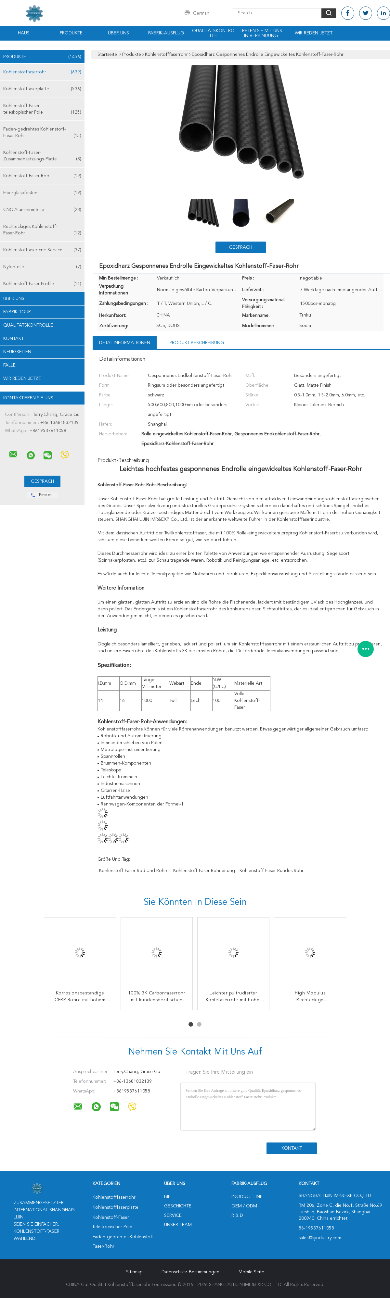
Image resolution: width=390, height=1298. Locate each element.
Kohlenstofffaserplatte (42, 89)
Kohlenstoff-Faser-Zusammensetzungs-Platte (42, 156)
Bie (167, 1196)
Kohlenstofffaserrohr (42, 72)
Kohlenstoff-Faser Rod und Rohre (134, 870)
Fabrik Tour (17, 312)
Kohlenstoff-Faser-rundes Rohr (272, 870)
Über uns (118, 33)
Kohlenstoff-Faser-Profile (42, 284)
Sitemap (134, 1272)
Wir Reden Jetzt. (314, 33)
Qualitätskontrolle (213, 33)
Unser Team (178, 1225)
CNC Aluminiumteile (42, 209)
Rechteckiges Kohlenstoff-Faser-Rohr (42, 230)
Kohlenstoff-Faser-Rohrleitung (204, 870)
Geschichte (177, 1206)
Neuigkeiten (17, 352)
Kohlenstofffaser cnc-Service (42, 250)
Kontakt (13, 338)
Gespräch (240, 247)
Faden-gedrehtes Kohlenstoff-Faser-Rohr (42, 133)
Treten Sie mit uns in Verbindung (261, 33)
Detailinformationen (124, 343)
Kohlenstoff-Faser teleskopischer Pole (42, 110)
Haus (24, 33)
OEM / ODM (244, 1206)
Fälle (9, 365)
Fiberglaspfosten (42, 193)
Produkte (71, 33)
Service (173, 1215)
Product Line (247, 1196)
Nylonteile (42, 267)
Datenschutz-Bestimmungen (190, 1272)
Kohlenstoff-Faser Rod (42, 176)
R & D (237, 1215)
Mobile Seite (251, 1272)
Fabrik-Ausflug (166, 33)
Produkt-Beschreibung (197, 343)
